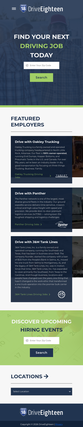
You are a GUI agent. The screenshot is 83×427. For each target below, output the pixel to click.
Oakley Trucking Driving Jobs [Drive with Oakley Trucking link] (33, 176)
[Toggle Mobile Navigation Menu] (14, 9)
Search (41, 77)
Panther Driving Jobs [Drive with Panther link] (28, 224)
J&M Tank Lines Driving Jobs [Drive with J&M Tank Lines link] (32, 294)
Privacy (59, 424)
